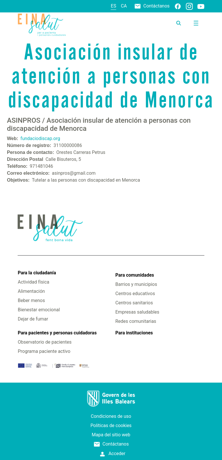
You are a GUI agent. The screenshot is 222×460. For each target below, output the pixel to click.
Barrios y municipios (136, 284)
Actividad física (33, 282)
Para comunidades (134, 275)
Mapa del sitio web (111, 434)
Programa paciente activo (44, 351)
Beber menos (31, 300)
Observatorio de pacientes (44, 342)
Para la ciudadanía (37, 272)
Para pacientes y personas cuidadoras (57, 333)
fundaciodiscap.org (40, 138)
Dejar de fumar (33, 319)
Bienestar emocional (39, 309)
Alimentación (31, 291)
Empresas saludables (137, 312)
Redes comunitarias (135, 321)
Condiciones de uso (111, 416)
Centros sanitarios (134, 303)
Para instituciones (134, 333)
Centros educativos (135, 293)
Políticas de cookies (111, 425)
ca (124, 6)
